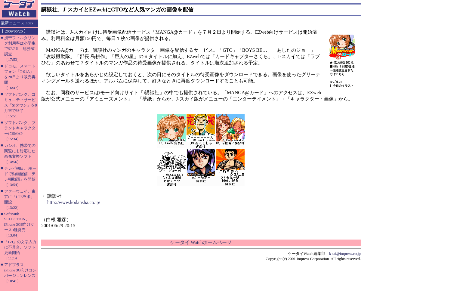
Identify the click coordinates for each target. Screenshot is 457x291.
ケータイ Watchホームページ (201, 242)
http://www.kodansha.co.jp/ (73, 202)
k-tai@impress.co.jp (345, 253)
